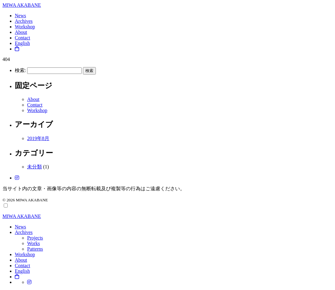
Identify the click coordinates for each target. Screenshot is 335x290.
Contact (22, 37)
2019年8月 (38, 138)
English (22, 43)
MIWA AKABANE (21, 5)
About (21, 32)
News (20, 15)
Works (33, 243)
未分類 (34, 166)
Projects (35, 237)
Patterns (35, 249)
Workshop (25, 26)
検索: (20, 70)
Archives (24, 21)
